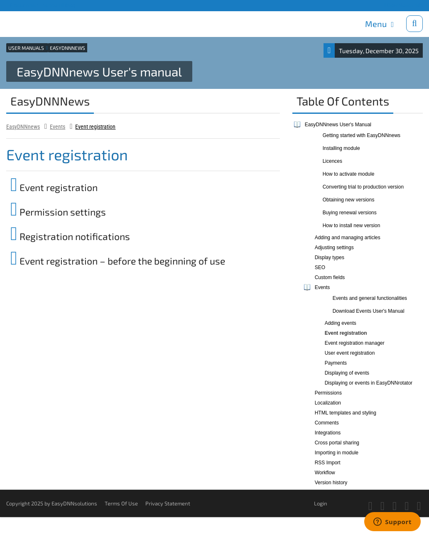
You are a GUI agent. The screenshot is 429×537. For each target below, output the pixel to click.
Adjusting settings (334, 247)
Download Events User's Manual (368, 311)
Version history (331, 483)
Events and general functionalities (370, 298)
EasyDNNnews (23, 126)
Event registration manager (355, 343)
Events (57, 126)
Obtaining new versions (349, 200)
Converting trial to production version (363, 187)
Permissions (328, 393)
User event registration (350, 353)
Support (50, 5)
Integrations (328, 433)
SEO (320, 267)
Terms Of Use (121, 503)
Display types (329, 257)
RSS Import (328, 463)
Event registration (95, 126)
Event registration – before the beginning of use (117, 261)
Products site (22, 5)
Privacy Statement (167, 503)
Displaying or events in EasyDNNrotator (368, 383)
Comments (327, 423)
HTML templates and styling (345, 413)
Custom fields (330, 277)
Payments (336, 363)
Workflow (325, 473)
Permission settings (58, 212)
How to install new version (351, 225)
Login (320, 503)
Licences (332, 161)
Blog (69, 5)
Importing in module (336, 453)
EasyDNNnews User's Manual (338, 125)
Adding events (340, 323)
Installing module (341, 148)
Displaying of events (347, 373)
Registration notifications (70, 236)
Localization (328, 403)
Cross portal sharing (337, 443)
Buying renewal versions (350, 213)
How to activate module (349, 174)
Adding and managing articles (347, 237)
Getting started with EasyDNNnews (361, 135)
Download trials (403, 5)
